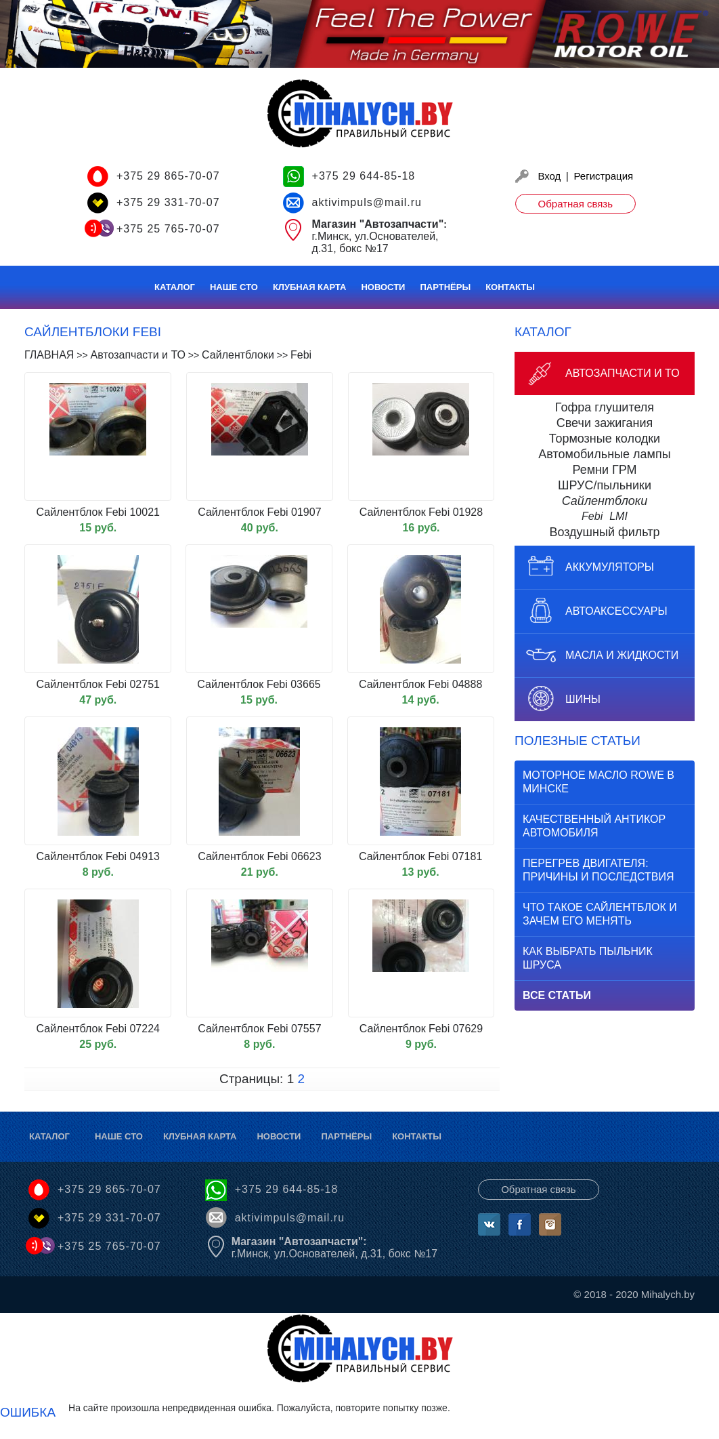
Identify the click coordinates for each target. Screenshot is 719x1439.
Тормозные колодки (604, 438)
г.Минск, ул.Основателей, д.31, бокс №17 (335, 1247)
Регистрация (604, 176)
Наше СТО (234, 287)
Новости (383, 287)
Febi (592, 516)
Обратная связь (575, 203)
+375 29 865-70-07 (168, 176)
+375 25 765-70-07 (168, 229)
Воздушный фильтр (604, 532)
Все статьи (557, 995)
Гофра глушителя (604, 407)
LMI (618, 516)
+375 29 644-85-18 (364, 176)
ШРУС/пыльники (604, 485)
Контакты (510, 287)
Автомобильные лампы (604, 454)
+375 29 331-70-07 (168, 202)
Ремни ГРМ (604, 470)
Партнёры (445, 287)
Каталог (174, 287)
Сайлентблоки (605, 501)
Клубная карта (310, 287)
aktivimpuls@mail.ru (367, 202)
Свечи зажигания (605, 423)
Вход (549, 176)
